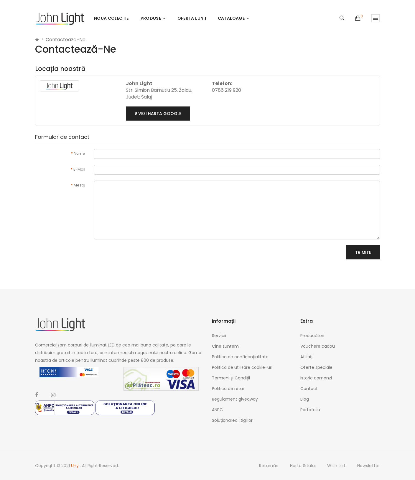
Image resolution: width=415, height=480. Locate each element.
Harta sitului (303, 466)
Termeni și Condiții (231, 378)
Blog (304, 399)
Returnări (269, 466)
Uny (75, 466)
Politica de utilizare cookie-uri (242, 367)
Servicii (219, 336)
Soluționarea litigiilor (232, 420)
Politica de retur (228, 388)
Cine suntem (225, 346)
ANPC (217, 410)
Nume (79, 153)
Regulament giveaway (235, 399)
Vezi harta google (158, 113)
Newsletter (368, 466)
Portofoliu (310, 410)
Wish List (336, 466)
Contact (309, 388)
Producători (312, 336)
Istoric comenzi (316, 378)
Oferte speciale (316, 367)
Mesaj (79, 185)
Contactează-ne (65, 39)
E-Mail (79, 169)
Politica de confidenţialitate (240, 357)
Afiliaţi (306, 357)
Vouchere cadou (317, 346)
